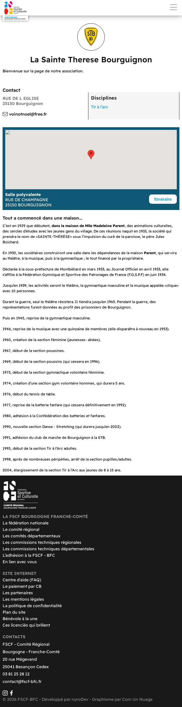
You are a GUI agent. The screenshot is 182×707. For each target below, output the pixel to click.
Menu (173, 7)
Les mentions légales (23, 599)
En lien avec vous (20, 561)
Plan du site (14, 612)
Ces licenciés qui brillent (26, 625)
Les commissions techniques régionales (42, 542)
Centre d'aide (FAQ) (22, 579)
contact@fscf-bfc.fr (22, 681)
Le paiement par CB (22, 586)
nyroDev (80, 699)
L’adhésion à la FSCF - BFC (29, 555)
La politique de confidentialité (32, 605)
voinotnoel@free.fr (28, 114)
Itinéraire (163, 199)
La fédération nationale (25, 522)
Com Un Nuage (137, 699)
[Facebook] (11, 694)
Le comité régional (21, 529)
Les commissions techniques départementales (48, 548)
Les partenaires (18, 592)
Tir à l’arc (99, 106)
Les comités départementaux (31, 535)
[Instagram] (5, 694)
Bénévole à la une (20, 618)
